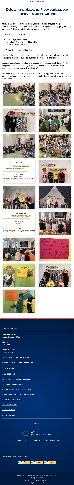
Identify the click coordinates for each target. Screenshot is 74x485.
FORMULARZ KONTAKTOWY (11, 399)
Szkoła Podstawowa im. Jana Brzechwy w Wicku (42, 475)
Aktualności (39, 2)
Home (32, 2)
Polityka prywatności (8, 409)
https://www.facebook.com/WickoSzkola (22, 389)
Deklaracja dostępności (9, 404)
